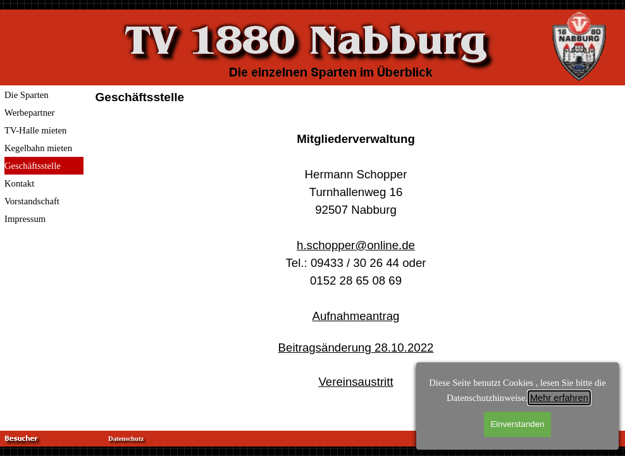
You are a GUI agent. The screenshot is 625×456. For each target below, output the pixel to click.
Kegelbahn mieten (38, 148)
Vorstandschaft (31, 201)
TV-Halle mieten (35, 130)
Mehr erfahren (559, 398)
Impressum (25, 219)
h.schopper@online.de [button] (356, 245)
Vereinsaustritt (355, 381)
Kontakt (19, 183)
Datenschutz (126, 438)
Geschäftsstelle (32, 166)
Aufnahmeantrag (356, 316)
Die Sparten (26, 95)
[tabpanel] (356, 268)
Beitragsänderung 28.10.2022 (356, 347)
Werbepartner (29, 113)
